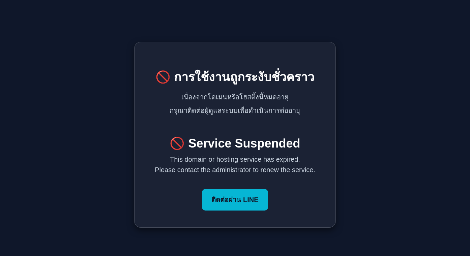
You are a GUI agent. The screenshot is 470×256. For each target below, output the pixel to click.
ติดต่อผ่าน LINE (234, 199)
